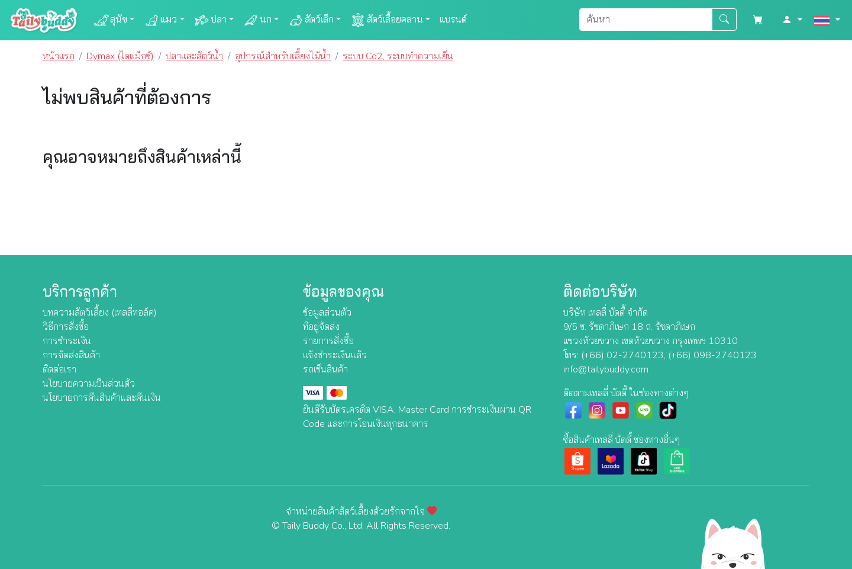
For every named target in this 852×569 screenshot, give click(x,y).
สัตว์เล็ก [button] (311, 20)
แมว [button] (160, 20)
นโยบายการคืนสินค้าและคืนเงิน (102, 397)
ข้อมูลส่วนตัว (327, 312)
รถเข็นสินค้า (325, 369)
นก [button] (257, 20)
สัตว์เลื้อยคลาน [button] (386, 20)
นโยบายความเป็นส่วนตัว (89, 383)
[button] (792, 20)
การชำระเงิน (67, 341)
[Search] (645, 19)
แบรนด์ (453, 19)
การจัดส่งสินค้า (71, 355)
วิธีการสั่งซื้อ (66, 326)
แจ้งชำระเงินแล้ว (335, 355)
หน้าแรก (59, 56)
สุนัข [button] (110, 20)
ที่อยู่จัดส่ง (321, 326)
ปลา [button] (210, 20)
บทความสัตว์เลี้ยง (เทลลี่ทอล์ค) (100, 312)
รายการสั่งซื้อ (328, 341)
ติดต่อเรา (59, 369)
